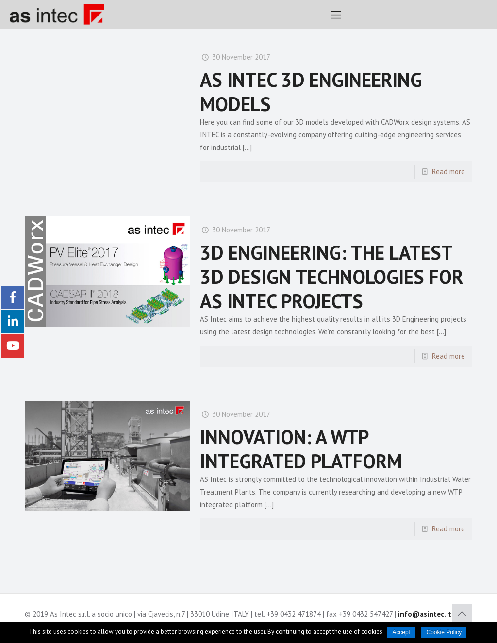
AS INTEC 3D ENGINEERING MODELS (311, 91)
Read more (448, 171)
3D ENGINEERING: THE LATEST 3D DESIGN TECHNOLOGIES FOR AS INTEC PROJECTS (331, 276)
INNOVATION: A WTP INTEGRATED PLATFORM (301, 449)
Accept (401, 632)
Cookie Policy (444, 632)
